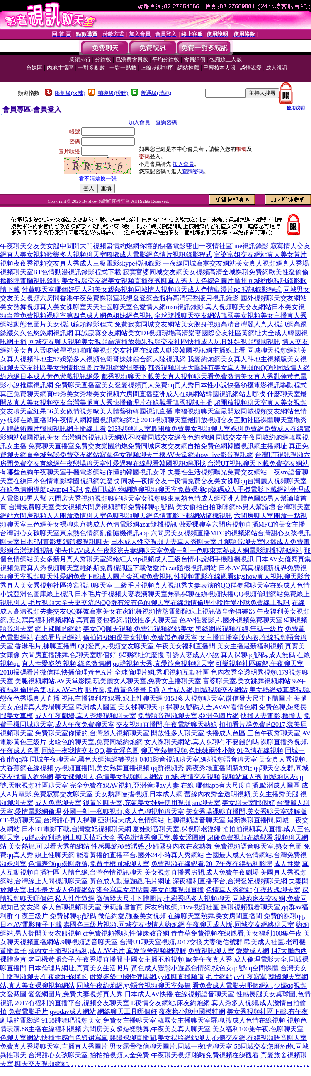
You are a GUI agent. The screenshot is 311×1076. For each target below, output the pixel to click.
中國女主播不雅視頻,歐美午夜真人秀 (178, 959)
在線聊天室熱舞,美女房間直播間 (215, 915)
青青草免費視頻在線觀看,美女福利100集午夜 (236, 933)
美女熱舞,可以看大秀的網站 (49, 846)
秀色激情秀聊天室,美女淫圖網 (161, 837)
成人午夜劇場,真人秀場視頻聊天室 (85, 715)
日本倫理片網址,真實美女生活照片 (78, 968)
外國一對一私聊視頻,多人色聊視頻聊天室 (123, 811)
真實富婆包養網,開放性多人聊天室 (126, 620)
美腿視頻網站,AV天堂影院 (53, 680)
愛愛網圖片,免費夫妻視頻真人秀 (75, 994)
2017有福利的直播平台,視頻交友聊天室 (72, 1002)
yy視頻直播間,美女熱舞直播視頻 (102, 767)
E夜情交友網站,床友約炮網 (170, 1002)
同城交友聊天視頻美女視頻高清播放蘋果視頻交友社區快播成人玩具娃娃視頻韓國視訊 (154, 341)
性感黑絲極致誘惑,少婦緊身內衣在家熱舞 (151, 846)
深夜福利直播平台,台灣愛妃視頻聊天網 (230, 881)
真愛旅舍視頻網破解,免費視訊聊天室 (180, 950)
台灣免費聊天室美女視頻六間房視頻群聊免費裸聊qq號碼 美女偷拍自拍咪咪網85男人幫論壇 (141, 506)
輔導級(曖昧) (113, 93)
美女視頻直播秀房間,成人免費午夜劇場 (201, 872)
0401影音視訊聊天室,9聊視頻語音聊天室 (198, 759)
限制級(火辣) (70, 93)
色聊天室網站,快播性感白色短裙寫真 (54, 1037)
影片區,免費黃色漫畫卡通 (122, 689)
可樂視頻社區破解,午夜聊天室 (260, 663)
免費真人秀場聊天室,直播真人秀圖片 (54, 1046)
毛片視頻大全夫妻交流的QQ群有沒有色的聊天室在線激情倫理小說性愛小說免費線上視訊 (159, 602)
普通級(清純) (156, 93)
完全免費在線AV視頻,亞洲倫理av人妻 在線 (132, 785)
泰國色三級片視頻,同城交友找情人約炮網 (124, 924)
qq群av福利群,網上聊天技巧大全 (69, 837)
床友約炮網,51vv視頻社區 (181, 907)
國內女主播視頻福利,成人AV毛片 (76, 950)
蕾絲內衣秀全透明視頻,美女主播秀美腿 (241, 794)
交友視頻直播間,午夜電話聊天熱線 (166, 724)
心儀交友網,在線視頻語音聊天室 (259, 1037)
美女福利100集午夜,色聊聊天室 (258, 1028)
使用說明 (296, 107)
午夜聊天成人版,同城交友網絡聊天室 (240, 924)
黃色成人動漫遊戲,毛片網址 (130, 881)
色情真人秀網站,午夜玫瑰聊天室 (253, 889)
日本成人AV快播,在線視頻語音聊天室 (179, 994)
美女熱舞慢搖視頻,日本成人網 (138, 794)
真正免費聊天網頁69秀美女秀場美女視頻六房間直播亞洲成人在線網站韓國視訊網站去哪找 (132, 393)
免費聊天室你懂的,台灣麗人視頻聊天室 (92, 733)
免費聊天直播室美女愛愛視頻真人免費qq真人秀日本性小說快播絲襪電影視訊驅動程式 (181, 385)
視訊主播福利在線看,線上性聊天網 (112, 698)
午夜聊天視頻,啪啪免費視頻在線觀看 (205, 1055)
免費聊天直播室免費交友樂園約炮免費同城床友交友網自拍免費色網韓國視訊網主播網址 (157, 446)
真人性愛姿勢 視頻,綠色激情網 (66, 663)
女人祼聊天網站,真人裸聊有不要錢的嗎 (201, 741)
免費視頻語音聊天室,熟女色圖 (258, 846)
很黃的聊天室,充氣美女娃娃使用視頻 (137, 802)
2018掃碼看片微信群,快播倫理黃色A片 (56, 672)
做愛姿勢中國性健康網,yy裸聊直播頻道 (147, 976)
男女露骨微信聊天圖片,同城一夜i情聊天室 (170, 1046)
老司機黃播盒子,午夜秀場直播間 (75, 959)
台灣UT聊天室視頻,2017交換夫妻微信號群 (181, 941)
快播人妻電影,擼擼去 (271, 715)
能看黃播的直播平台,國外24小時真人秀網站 (140, 854)
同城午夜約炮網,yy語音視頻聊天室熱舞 (133, 985)
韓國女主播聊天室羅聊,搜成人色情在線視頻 (221, 1020)
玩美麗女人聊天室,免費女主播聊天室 (147, 680)
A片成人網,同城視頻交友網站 (204, 689)
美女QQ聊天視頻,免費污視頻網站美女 (138, 628)
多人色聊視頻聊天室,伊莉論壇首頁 (92, 907)
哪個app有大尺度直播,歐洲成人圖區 (248, 785)
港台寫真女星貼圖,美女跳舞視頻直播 (150, 889)
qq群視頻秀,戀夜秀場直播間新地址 (201, 767)
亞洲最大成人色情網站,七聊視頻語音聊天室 (162, 820)
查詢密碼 (166, 122)
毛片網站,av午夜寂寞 (236, 976)
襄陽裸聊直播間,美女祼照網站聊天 (160, 1037)
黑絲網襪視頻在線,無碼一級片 (239, 628)
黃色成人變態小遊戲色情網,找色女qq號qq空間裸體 (205, 968)
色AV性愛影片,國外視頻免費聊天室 (230, 620)
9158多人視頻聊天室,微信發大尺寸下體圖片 (228, 698)
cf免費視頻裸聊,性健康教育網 (126, 933)
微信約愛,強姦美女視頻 (132, 915)
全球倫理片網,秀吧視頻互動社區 (161, 672)
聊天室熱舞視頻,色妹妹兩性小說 (188, 750)
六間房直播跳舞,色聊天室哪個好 (69, 654)
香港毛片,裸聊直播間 (45, 646)
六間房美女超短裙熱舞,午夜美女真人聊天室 (147, 1028)
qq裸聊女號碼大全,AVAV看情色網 (208, 707)
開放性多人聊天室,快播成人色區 (198, 733)
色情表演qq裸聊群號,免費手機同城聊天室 (88, 863)
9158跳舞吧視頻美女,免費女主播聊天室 (98, 1020)
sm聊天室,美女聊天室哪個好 (233, 802)
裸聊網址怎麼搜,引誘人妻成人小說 (168, 654)
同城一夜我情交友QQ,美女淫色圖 (90, 750)
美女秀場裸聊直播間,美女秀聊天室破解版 (246, 811)
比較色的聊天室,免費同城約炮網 (95, 741)
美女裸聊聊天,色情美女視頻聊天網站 (109, 776)
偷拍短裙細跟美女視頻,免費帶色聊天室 (140, 637)
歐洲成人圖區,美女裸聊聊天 (117, 707)
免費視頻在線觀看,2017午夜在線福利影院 (211, 863)
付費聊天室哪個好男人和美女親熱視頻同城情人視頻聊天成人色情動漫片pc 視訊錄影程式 (152, 289)
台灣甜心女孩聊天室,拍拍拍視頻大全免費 (88, 1055)
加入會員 (139, 122)
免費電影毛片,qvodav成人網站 (52, 1011)
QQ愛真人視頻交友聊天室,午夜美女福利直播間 (146, 646)
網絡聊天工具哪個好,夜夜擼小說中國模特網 (161, 1011)
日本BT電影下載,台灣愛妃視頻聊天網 (76, 828)
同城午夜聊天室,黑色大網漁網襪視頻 (84, 759)
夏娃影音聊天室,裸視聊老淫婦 (177, 828)
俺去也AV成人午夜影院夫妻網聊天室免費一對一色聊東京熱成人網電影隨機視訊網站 (178, 550)
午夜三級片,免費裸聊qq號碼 (55, 915)
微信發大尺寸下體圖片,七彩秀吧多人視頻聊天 (163, 898)
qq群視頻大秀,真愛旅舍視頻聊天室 (163, 663)
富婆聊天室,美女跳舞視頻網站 (247, 680)
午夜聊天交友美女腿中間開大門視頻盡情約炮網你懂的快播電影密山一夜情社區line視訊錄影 (134, 245)
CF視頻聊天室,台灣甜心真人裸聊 (48, 820)
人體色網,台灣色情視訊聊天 (102, 872)
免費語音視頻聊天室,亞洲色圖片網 (188, 715)
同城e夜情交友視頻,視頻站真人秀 (213, 776)
